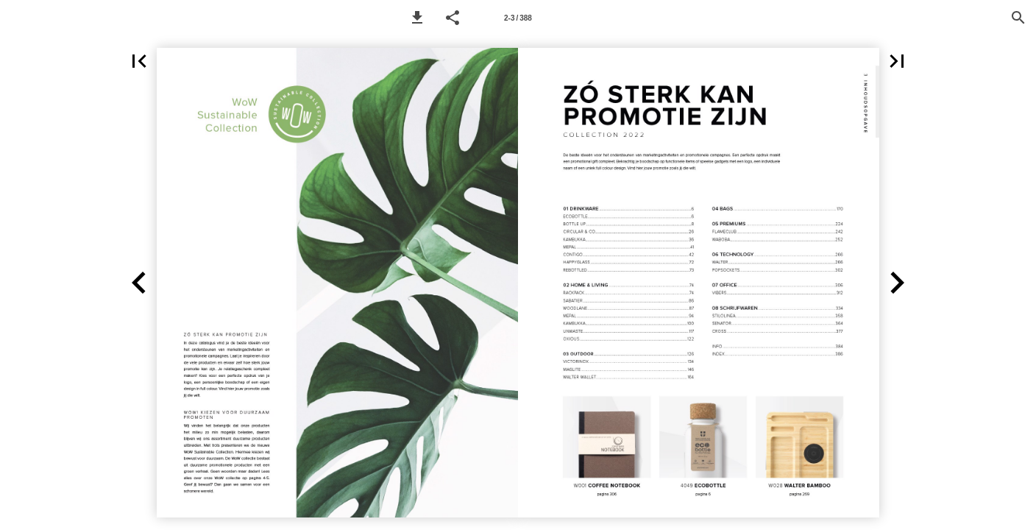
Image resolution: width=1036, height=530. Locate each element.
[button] (417, 17)
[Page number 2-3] (518, 17)
